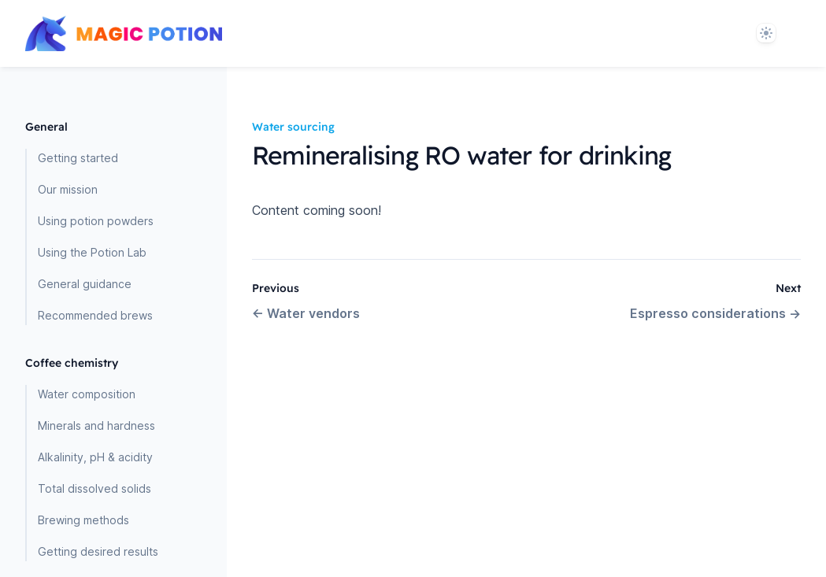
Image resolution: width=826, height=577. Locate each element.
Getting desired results (98, 551)
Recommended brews (95, 315)
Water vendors (306, 313)
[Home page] (123, 33)
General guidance (84, 283)
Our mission (68, 189)
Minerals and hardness (96, 425)
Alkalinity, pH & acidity (95, 457)
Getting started (78, 158)
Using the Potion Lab (92, 252)
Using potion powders (96, 220)
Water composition (86, 394)
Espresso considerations (715, 313)
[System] (766, 33)
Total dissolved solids (94, 488)
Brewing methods (83, 520)
